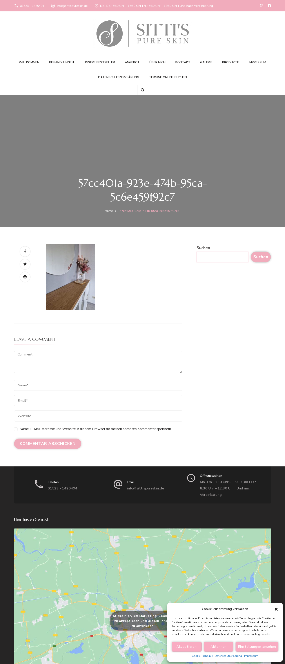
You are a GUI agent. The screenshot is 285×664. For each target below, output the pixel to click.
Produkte (230, 62)
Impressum (251, 656)
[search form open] (142, 90)
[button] (276, 609)
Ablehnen (219, 646)
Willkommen (29, 62)
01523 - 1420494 (32, 6)
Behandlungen (61, 62)
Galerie (206, 62)
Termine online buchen (168, 77)
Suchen (203, 247)
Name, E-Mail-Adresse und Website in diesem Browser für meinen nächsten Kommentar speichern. (96, 429)
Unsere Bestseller (99, 62)
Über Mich (157, 62)
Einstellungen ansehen (257, 646)
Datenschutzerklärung (228, 656)
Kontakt (182, 62)
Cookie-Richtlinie (202, 656)
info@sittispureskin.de (72, 6)
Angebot (132, 62)
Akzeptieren (186, 646)
